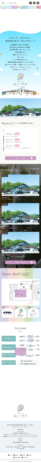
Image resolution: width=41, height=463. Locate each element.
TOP (10, 455)
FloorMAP (17, 457)
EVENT (30, 455)
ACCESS (25, 457)
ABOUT (17, 455)
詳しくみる (20, 158)
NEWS (23, 455)
